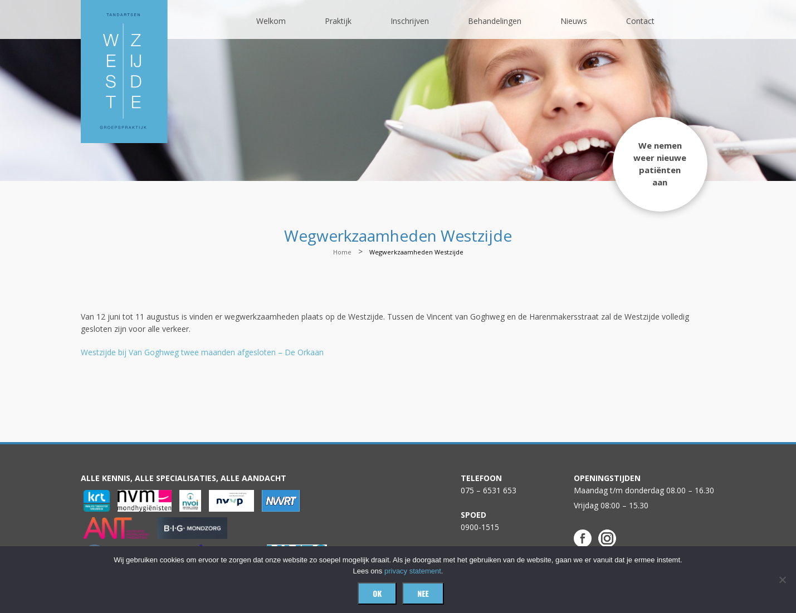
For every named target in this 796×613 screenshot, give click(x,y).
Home (342, 252)
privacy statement (412, 571)
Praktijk (338, 21)
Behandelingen (494, 21)
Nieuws (573, 21)
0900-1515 (480, 527)
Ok (377, 593)
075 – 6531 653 (488, 490)
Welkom (271, 21)
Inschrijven (409, 21)
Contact (640, 21)
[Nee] (782, 579)
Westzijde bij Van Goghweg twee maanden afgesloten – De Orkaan (202, 352)
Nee (422, 593)
